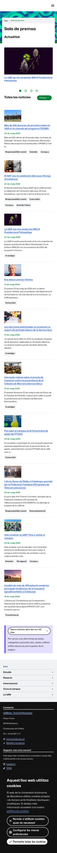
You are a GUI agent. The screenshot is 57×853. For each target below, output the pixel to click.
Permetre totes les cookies (27, 841)
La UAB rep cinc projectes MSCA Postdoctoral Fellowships (22, 231)
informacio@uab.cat (15, 739)
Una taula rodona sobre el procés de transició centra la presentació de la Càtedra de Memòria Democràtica (23, 380)
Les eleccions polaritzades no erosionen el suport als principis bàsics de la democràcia (28, 328)
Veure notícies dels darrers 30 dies (29, 631)
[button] (20, 91)
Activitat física (23, 205)
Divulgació (22, 561)
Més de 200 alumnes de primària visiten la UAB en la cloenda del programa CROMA (27, 127)
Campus (45, 152)
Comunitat (34, 199)
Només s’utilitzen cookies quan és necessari (27, 820)
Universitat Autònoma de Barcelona (16, 5)
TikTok (9, 768)
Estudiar (33, 152)
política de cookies (18, 811)
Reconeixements (37, 511)
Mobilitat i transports (15, 743)
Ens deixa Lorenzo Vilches (18, 279)
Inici (5, 666)
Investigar (10, 255)
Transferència (12, 615)
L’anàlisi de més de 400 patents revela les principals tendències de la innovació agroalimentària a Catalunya (26, 588)
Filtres (44, 97)
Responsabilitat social (15, 152)
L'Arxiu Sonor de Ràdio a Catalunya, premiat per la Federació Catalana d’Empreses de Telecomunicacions (28, 484)
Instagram (11, 764)
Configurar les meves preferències (24, 832)
